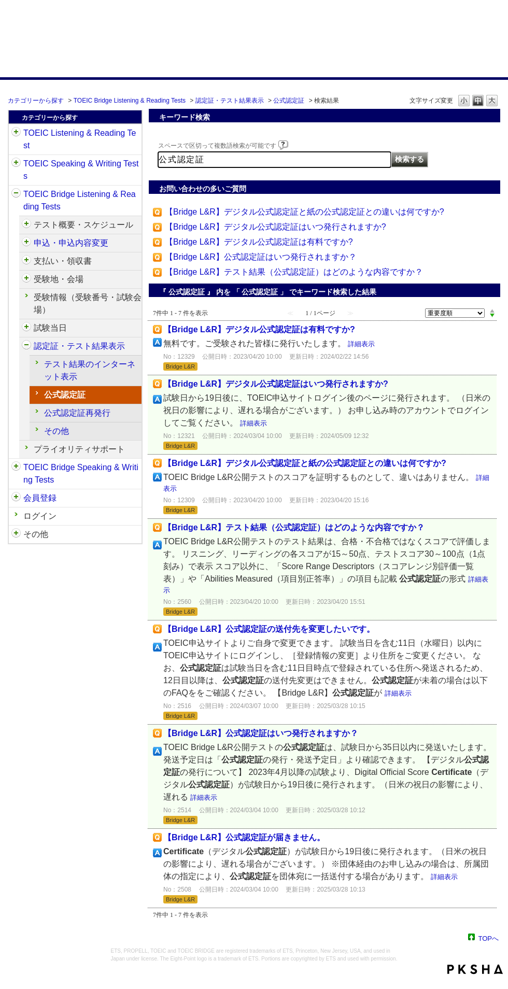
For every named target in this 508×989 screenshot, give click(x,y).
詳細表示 (361, 344)
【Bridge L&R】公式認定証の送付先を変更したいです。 (269, 629)
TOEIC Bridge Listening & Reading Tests (130, 100)
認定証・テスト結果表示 (229, 100)
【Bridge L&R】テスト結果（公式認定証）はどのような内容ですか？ (294, 271)
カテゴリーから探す (36, 100)
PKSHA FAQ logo (475, 969)
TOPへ (488, 938)
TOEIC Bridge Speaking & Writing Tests (80, 473)
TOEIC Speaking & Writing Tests (80, 169)
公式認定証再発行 (77, 412)
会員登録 (40, 497)
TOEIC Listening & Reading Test (79, 139)
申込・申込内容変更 (71, 242)
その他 (56, 431)
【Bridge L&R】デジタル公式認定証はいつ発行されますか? (275, 226)
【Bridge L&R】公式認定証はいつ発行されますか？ (261, 256)
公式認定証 (288, 100)
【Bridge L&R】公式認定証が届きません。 (244, 837)
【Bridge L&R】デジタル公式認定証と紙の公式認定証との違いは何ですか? (304, 211)
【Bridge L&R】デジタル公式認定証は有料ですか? (259, 241)
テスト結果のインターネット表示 (89, 370)
